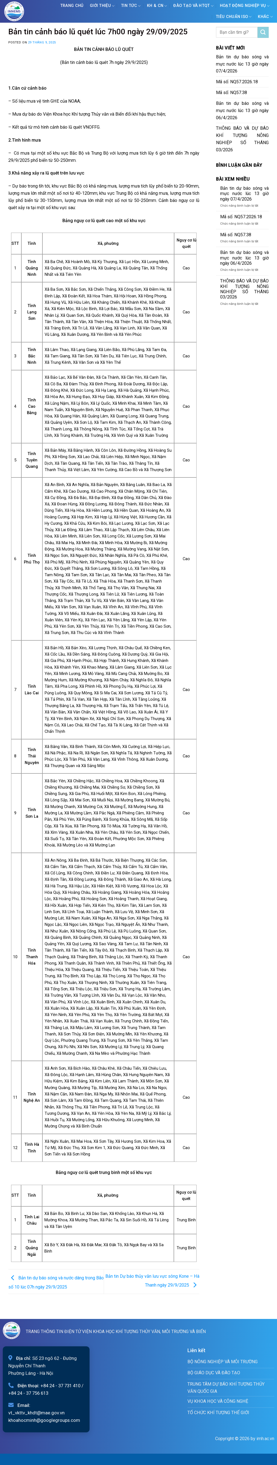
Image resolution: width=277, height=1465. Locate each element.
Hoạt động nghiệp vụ (245, 6)
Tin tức (131, 6)
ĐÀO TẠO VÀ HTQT (193, 6)
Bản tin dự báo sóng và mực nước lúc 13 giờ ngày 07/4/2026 (242, 64)
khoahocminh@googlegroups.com (44, 1420)
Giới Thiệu (102, 6)
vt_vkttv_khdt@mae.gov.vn (36, 1412)
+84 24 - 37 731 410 (60, 1385)
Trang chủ (72, 5)
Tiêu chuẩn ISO (234, 16)
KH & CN (157, 6)
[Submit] (263, 32)
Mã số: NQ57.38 (231, 92)
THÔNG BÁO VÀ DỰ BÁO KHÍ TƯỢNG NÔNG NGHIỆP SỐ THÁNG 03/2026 (242, 139)
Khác (265, 16)
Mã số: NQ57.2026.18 (237, 81)
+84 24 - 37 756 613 (28, 1393)
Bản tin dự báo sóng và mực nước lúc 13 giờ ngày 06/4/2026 (242, 110)
